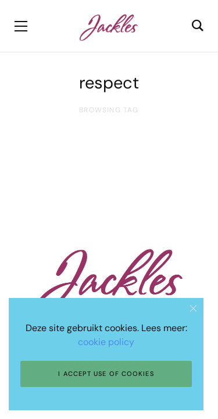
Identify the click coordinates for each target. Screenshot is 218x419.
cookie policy (106, 342)
